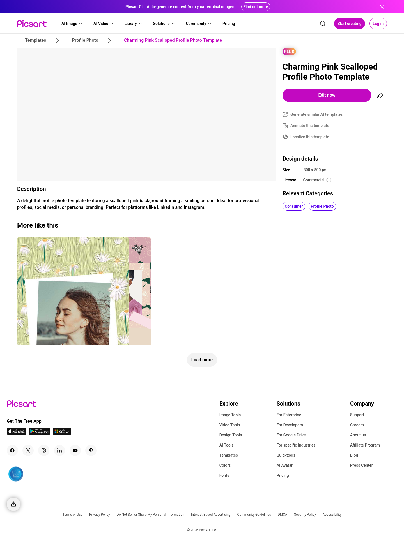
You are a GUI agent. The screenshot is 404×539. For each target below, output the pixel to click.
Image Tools (230, 415)
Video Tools (229, 425)
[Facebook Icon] (12, 450)
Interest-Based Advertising (211, 515)
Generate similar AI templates (316, 114)
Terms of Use (72, 515)
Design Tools (230, 435)
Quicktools (286, 455)
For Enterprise (289, 415)
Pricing (283, 475)
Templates (228, 455)
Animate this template (309, 125)
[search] (323, 23)
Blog (354, 455)
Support (357, 415)
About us (358, 435)
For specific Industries (296, 445)
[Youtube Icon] (75, 450)
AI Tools (226, 445)
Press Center (361, 465)
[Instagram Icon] (43, 450)
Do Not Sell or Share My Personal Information (150, 515)
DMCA (282, 515)
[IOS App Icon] (16, 433)
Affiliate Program (365, 445)
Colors (225, 465)
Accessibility (332, 515)
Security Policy (305, 515)
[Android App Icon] (39, 433)
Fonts (224, 475)
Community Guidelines (254, 515)
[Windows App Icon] (62, 433)
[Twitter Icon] (28, 450)
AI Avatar (285, 465)
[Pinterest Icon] (91, 450)
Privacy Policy (99, 515)
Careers (357, 425)
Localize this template (309, 137)
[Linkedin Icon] (59, 450)
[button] (72, 23)
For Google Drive (291, 435)
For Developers (290, 425)
